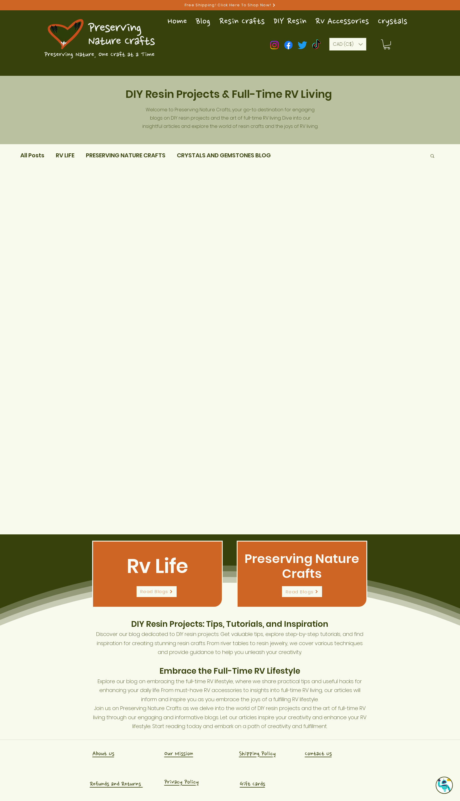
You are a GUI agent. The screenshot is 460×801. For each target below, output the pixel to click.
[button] (387, 44)
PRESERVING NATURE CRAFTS (125, 155)
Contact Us (318, 754)
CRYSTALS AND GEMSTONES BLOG (224, 155)
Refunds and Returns (116, 784)
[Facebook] (288, 45)
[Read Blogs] (156, 591)
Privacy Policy (181, 782)
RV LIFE (65, 155)
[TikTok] (316, 45)
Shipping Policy (257, 754)
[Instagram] (274, 45)
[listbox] (347, 44)
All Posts (32, 155)
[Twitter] (302, 45)
